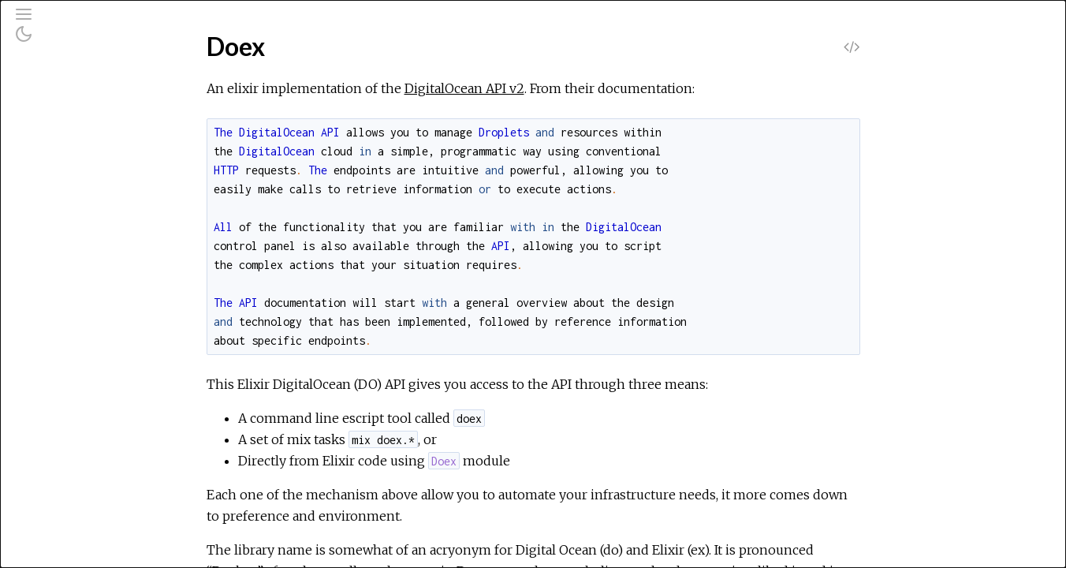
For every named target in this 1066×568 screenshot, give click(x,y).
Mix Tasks (66, 163)
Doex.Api (64, 296)
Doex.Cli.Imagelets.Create (110, 530)
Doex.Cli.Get (74, 487)
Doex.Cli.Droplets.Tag (97, 424)
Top (69, 234)
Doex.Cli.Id (69, 509)
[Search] (109, 80)
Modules (65, 142)
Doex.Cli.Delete (82, 360)
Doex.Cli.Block (78, 317)
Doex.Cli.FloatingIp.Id (97, 445)
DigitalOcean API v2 (583, 88)
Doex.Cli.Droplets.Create (108, 381)
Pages (56, 121)
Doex (54, 208)
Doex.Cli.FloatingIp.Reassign (114, 466)
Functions (85, 269)
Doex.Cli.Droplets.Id (94, 402)
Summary (84, 252)
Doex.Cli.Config (80, 338)
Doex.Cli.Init (72, 551)
